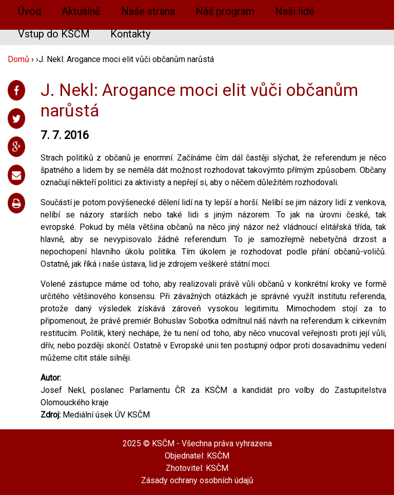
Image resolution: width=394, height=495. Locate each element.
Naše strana (148, 11)
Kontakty (130, 34)
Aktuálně (81, 11)
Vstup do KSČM (54, 34)
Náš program (224, 11)
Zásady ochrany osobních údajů (197, 480)
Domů (18, 59)
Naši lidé (294, 11)
